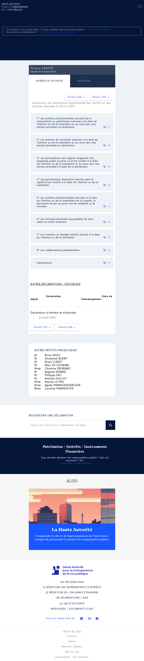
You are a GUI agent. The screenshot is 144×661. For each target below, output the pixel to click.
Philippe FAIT (48, 375)
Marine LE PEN (49, 382)
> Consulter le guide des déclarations (57, 32)
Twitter (81, 618)
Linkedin (89, 618)
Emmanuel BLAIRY (50, 358)
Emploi (72, 641)
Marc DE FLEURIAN (51, 365)
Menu (140, 7)
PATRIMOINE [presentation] (84, 81)
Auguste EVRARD (50, 372)
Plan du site (72, 652)
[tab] (49, 81)
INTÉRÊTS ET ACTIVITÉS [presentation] (49, 81)
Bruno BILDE (47, 355)
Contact (72, 636)
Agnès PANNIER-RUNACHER (57, 385)
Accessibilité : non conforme (72, 657)
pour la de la (15, 7)
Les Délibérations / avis (72, 598)
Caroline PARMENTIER (53, 388)
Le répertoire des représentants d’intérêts (72, 587)
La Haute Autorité (72, 530)
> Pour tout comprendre (97, 30)
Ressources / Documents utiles (72, 609)
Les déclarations (72, 582)
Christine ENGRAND (52, 368)
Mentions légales (72, 646)
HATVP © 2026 (72, 632)
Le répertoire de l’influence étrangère (72, 592)
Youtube (97, 618)
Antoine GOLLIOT (50, 378)
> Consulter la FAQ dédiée (75, 463)
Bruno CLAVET (48, 362)
